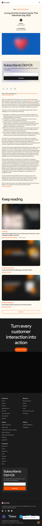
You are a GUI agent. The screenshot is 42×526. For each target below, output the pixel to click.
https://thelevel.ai (7, 186)
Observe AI (4, 446)
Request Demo (21, 349)
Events (24, 403)
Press (24, 408)
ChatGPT (31, 101)
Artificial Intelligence (23, 9)
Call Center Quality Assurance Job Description (17, 305)
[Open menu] (39, 2)
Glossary (25, 406)
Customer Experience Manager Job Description (17, 270)
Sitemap (4, 418)
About (3, 401)
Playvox (3, 458)
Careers (4, 403)
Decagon (4, 456)
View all (21, 312)
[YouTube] (11, 511)
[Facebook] (2, 511)
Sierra (3, 453)
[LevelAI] (5, 2)
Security (4, 411)
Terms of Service (6, 413)
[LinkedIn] (8, 511)
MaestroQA (4, 451)
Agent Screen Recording (7, 435)
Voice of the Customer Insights (9, 430)
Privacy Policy (5, 416)
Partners (4, 406)
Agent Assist (5, 427)
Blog (14, 9)
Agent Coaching (5, 432)
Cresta (3, 448)
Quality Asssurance (6, 424)
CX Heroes (25, 413)
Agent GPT (4, 440)
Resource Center (27, 401)
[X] (5, 511)
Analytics (4, 437)
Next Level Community (28, 411)
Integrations (26, 427)
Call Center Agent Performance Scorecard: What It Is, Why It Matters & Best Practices (21, 234)
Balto (3, 464)
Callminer (4, 461)
